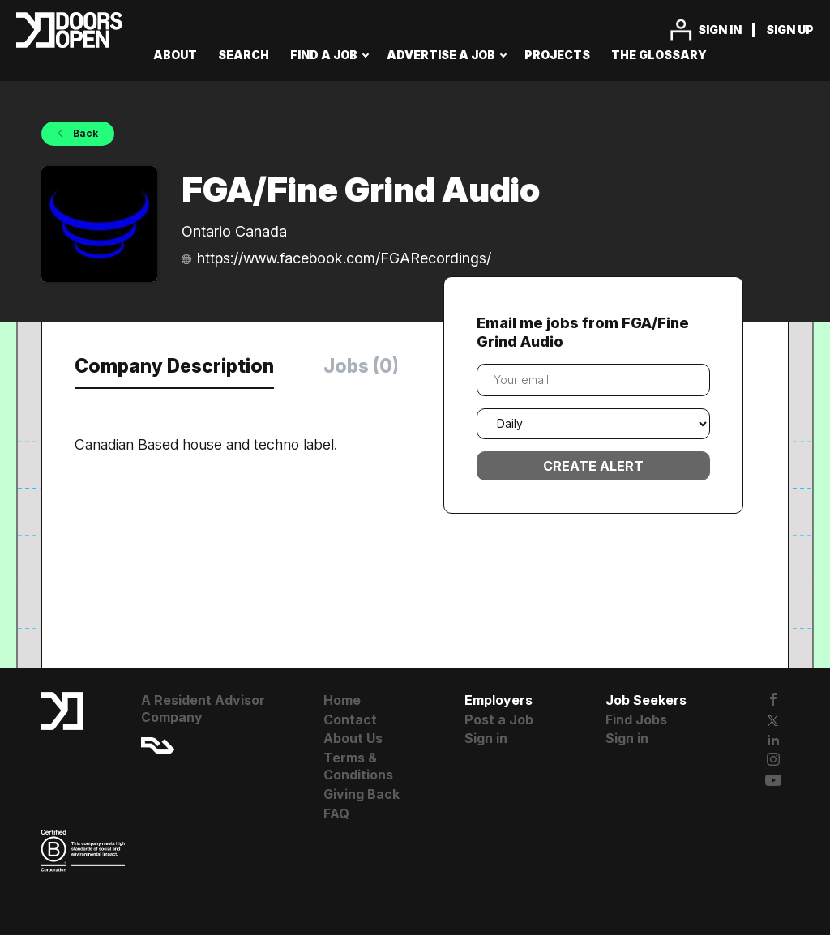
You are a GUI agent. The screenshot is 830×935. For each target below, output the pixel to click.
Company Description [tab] (174, 366)
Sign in (720, 29)
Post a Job (498, 719)
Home (342, 700)
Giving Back (361, 794)
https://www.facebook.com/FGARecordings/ (344, 258)
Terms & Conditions (358, 766)
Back (84, 133)
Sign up (790, 29)
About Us (353, 738)
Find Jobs (636, 719)
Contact (350, 719)
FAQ (336, 813)
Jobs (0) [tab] (361, 366)
